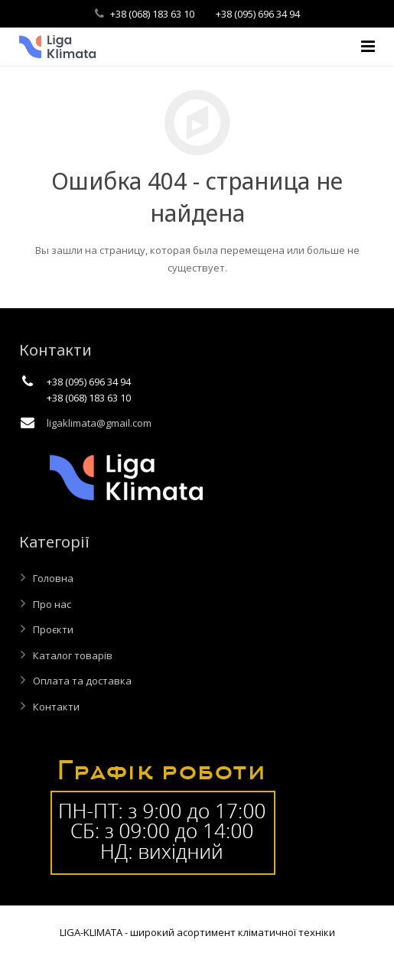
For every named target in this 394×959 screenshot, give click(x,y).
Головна (53, 578)
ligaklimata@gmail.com (99, 423)
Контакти (56, 707)
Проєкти (53, 629)
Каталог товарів (72, 655)
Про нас (52, 604)
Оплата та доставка (82, 681)
